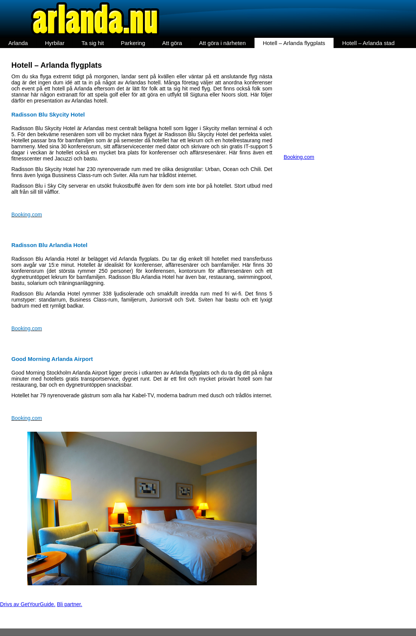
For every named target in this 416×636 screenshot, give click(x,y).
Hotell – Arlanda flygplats (294, 43)
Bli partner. (69, 604)
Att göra (172, 43)
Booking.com (26, 214)
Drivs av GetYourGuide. (28, 604)
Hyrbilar (55, 43)
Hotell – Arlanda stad (368, 43)
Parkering (133, 43)
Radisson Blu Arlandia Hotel (49, 245)
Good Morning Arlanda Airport (52, 359)
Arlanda (18, 43)
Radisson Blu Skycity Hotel (48, 114)
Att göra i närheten (222, 43)
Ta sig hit (92, 43)
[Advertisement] (350, 101)
